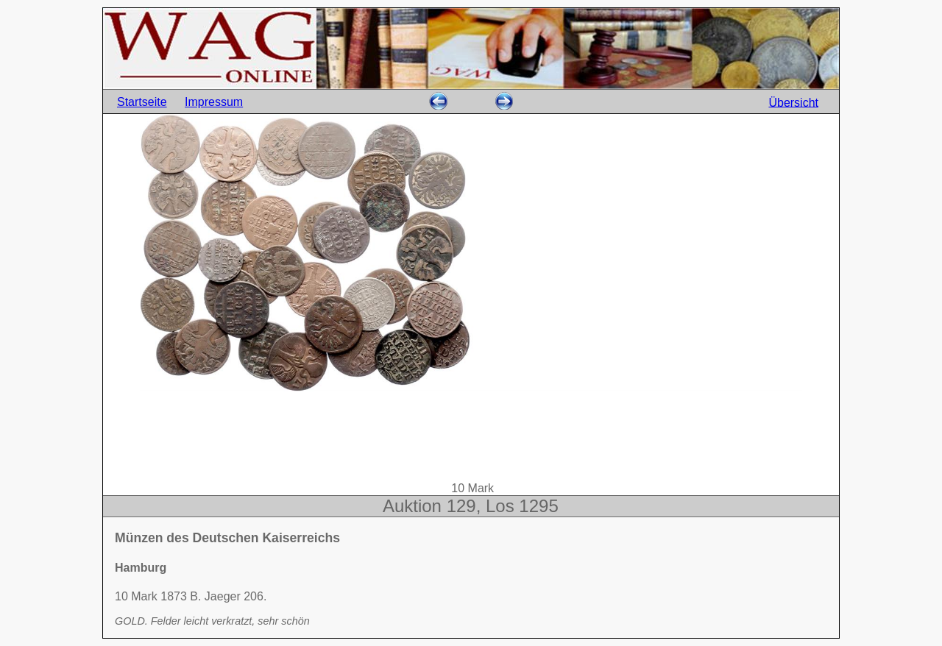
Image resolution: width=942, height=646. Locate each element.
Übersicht (793, 102)
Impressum (214, 102)
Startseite (142, 102)
